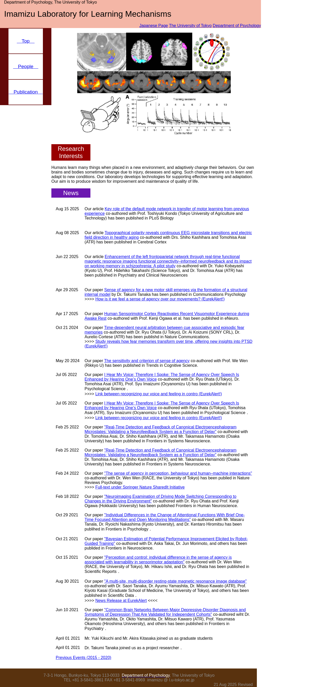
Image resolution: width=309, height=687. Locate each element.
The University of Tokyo (190, 25)
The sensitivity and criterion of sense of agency (147, 361)
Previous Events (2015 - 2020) (83, 657)
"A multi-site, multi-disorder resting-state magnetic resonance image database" (175, 581)
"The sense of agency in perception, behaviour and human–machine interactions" (178, 473)
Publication (26, 92)
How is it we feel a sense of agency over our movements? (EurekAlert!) (159, 299)
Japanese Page (153, 25)
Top (26, 41)
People (25, 66)
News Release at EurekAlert (121, 600)
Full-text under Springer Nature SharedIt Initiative (140, 487)
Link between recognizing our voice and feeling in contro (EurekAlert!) (158, 394)
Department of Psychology (237, 25)
